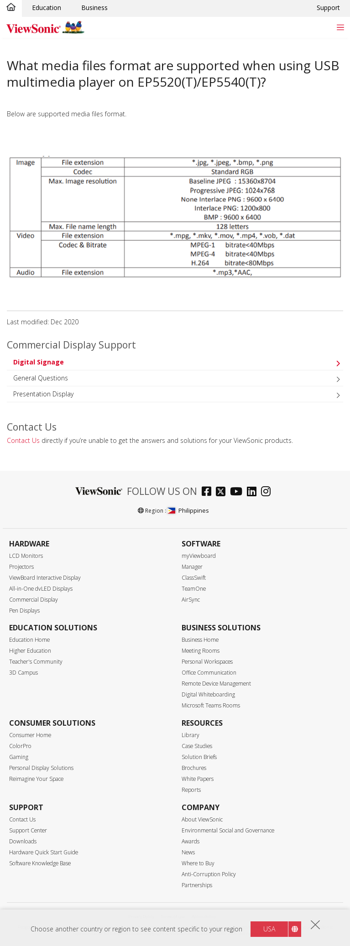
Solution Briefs (199, 757)
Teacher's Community (36, 661)
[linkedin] (254, 492)
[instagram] (268, 492)
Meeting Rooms (200, 651)
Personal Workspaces (207, 661)
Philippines (188, 510)
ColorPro (20, 746)
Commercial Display (33, 599)
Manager (192, 567)
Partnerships (197, 885)
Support (328, 7)
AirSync (191, 599)
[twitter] (223, 492)
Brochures (194, 768)
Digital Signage (38, 362)
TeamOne (194, 589)
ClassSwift (194, 578)
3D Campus (23, 672)
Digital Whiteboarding (208, 694)
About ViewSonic (202, 819)
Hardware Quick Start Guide (43, 852)
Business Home (200, 640)
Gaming (18, 757)
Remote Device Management (216, 683)
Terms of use (173, 917)
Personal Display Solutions (41, 768)
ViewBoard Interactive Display (45, 578)
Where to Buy (198, 863)
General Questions (40, 378)
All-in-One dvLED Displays (41, 589)
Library (190, 735)
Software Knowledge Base (40, 863)
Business (94, 7)
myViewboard (199, 556)
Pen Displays (24, 610)
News (188, 852)
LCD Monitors (26, 556)
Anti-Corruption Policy (209, 874)
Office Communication (209, 672)
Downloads (23, 841)
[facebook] (209, 492)
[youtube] (238, 492)
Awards (190, 841)
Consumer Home (30, 735)
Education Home (29, 640)
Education (46, 7)
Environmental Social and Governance (228, 830)
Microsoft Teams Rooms (211, 705)
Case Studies (197, 746)
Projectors (21, 567)
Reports (191, 790)
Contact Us (23, 440)
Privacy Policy (141, 917)
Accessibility (204, 917)
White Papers (198, 779)
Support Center (28, 830)
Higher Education (30, 651)
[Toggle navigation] (340, 27)
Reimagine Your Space (36, 779)
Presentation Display (43, 394)
